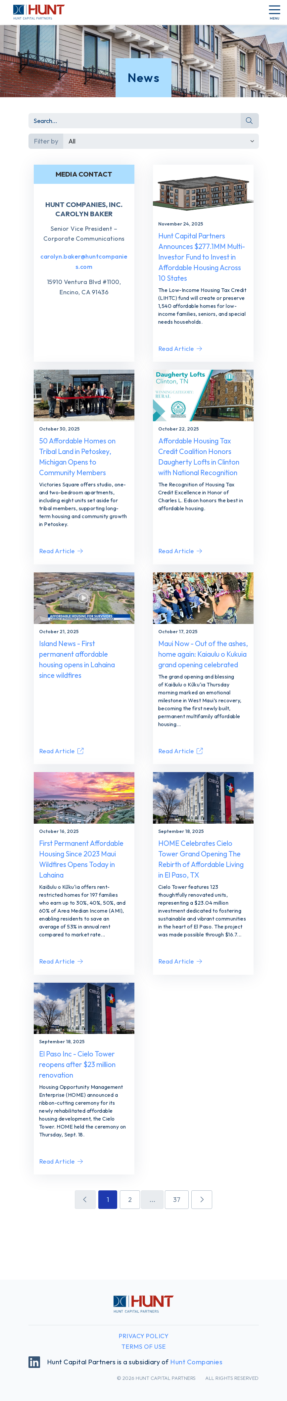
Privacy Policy (143, 1336)
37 (176, 1254)
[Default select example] (161, 141)
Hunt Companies (196, 1362)
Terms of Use (143, 1346)
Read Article (180, 365)
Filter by (46, 141)
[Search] (134, 120)
